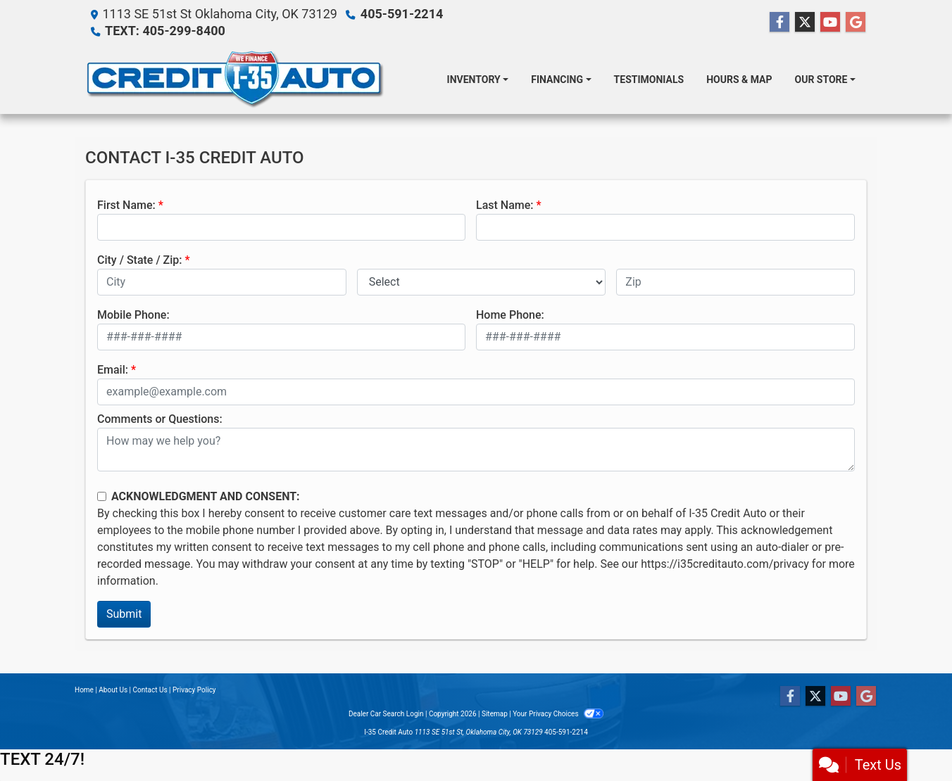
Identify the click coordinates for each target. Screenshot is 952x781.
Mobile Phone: (133, 315)
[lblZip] (735, 282)
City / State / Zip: (139, 260)
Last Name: (505, 205)
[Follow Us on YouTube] (830, 22)
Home (84, 690)
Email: (112, 369)
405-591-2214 (402, 13)
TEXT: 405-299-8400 (165, 30)
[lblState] (481, 282)
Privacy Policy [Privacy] (194, 690)
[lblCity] (221, 282)
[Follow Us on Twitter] (805, 22)
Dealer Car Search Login (386, 714)
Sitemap (495, 714)
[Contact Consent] (101, 496)
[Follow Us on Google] (855, 22)
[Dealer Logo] (234, 79)
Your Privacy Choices (558, 714)
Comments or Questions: (160, 419)
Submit (124, 614)
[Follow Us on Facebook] (779, 22)
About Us (113, 690)
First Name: (126, 205)
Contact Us (150, 690)
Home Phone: (510, 315)
